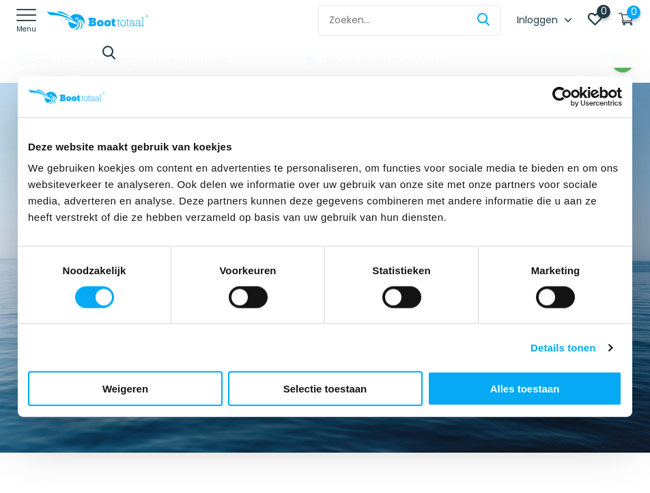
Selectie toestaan (325, 389)
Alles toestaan (525, 389)
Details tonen (563, 347)
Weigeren (125, 389)
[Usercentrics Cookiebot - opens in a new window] (562, 96)
